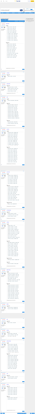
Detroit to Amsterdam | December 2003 (13, 359)
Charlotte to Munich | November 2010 (13, 238)
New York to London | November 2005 (13, 308)
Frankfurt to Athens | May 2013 (12, 251)
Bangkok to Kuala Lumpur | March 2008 (13, 230)
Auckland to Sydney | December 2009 (13, 189)
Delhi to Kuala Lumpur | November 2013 (13, 298)
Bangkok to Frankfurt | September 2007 (13, 229)
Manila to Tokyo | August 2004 (12, 368)
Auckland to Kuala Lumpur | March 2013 (13, 287)
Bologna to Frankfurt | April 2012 (12, 245)
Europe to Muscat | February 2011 (12, 390)
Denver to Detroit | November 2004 (12, 345)
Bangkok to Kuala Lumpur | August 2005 (13, 290)
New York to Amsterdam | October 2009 (13, 100)
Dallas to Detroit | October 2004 (12, 344)
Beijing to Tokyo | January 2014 (11, 45)
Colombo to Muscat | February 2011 (12, 397)
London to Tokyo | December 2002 (11, 32)
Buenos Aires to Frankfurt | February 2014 (14, 237)
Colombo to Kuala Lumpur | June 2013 (13, 295)
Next (23, 413)
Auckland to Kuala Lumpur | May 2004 (13, 273)
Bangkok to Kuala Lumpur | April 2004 (13, 291)
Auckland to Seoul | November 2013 (12, 159)
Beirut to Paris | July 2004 (12, 322)
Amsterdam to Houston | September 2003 (13, 115)
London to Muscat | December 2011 (12, 391)
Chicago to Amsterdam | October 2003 (13, 123)
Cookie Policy (32, 18)
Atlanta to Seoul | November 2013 (12, 151)
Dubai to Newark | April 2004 (12, 278)
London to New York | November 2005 (13, 307)
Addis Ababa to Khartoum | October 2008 (13, 242)
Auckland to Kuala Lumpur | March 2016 (13, 286)
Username (24, 8)
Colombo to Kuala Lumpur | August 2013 (13, 294)
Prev (20, 413)
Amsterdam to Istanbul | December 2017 (13, 116)
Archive (28, 18)
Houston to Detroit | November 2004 (13, 349)
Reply (23, 69)
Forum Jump (33, 413)
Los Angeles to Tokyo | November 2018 (12, 33)
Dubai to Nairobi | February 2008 (12, 89)
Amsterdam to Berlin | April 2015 (12, 107)
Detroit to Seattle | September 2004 (13, 348)
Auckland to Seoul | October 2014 (12, 156)
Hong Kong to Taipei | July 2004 (11, 54)
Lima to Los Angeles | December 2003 (13, 176)
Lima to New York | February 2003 (12, 179)
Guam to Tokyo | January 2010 (11, 50)
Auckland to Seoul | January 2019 (12, 152)
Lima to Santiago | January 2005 (12, 180)
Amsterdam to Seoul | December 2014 (13, 148)
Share (4, 413)
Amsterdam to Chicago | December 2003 (13, 112)
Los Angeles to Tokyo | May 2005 (12, 367)
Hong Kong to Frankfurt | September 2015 (13, 259)
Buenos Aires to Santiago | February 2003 (13, 194)
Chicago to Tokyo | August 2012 (11, 28)
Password (24, 9)
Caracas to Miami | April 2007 (12, 198)
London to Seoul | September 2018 (12, 140)
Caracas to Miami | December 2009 (12, 197)
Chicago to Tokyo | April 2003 (11, 29)
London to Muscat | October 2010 (12, 394)
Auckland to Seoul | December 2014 (12, 155)
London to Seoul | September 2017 (12, 141)
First (18, 413)
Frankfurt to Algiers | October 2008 (13, 250)
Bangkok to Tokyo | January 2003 (12, 356)
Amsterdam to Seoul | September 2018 (13, 132)
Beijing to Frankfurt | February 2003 (13, 263)
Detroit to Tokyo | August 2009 (12, 364)
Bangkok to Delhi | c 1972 (11, 225)
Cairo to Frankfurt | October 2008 (12, 246)
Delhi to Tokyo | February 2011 (11, 49)
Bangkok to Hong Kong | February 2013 (13, 88)
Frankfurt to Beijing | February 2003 (13, 254)
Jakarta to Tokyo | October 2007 (11, 57)
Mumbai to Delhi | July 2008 (12, 76)
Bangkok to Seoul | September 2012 (12, 136)
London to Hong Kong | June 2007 (12, 378)
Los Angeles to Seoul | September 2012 (13, 144)
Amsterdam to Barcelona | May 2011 (12, 106)
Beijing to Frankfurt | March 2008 (12, 234)
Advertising (30, 18)
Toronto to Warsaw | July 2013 (12, 216)
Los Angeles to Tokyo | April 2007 (12, 38)
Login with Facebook (21, 10)
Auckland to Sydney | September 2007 (13, 190)
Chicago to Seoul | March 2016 (12, 160)
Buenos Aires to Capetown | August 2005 (13, 274)
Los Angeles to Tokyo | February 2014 (12, 36)
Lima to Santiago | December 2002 (12, 183)
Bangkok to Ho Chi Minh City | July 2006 (13, 233)
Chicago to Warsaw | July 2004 (12, 213)
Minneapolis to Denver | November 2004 (13, 352)
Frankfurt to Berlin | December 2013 (13, 255)
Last (25, 413)
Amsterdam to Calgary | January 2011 (13, 111)
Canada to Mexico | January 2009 (12, 333)
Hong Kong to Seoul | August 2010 (12, 137)
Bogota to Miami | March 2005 (12, 193)
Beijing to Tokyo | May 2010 (11, 46)
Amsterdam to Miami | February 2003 (13, 355)
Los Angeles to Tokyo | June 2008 (11, 37)
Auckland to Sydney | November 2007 (13, 175)
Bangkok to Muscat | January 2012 (12, 387)
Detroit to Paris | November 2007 (12, 363)
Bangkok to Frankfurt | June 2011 (12, 226)
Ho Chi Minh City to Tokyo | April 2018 (12, 53)
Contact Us (27, 18)
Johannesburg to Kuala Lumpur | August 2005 (14, 279)
